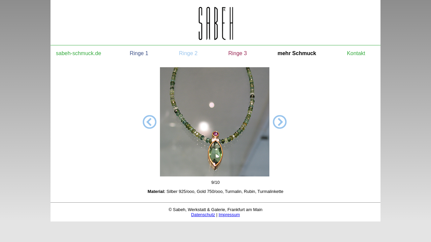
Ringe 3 (237, 53)
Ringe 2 (188, 53)
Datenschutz (203, 214)
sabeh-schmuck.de (78, 53)
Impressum (229, 214)
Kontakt (356, 53)
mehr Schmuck (296, 53)
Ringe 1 (139, 53)
